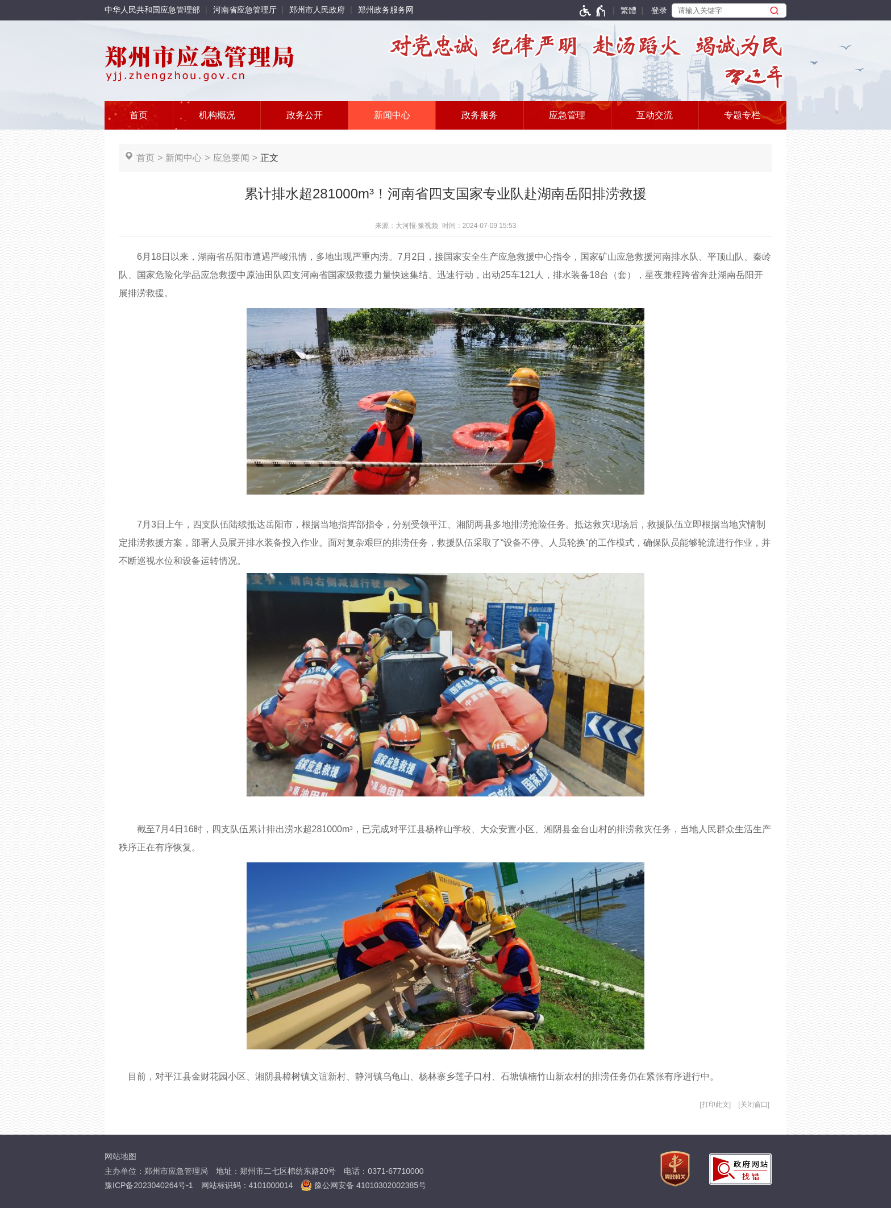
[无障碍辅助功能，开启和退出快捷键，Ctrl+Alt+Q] (592, 11)
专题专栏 (742, 115)
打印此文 (715, 1105)
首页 (139, 115)
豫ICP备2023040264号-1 (149, 1185)
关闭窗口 (754, 1105)
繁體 (628, 10)
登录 (659, 10)
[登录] (652, 10)
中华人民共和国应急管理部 (152, 9)
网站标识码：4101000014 (247, 1185)
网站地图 (120, 1156)
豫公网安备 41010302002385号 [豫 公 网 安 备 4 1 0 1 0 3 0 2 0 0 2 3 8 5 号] (363, 1185)
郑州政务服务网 (386, 9)
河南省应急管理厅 (245, 9)
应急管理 (567, 115)
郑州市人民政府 (317, 9)
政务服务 (479, 115)
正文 (269, 158)
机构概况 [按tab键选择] (217, 115)
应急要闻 (231, 158)
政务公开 (304, 115)
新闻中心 (392, 115)
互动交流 (654, 115)
